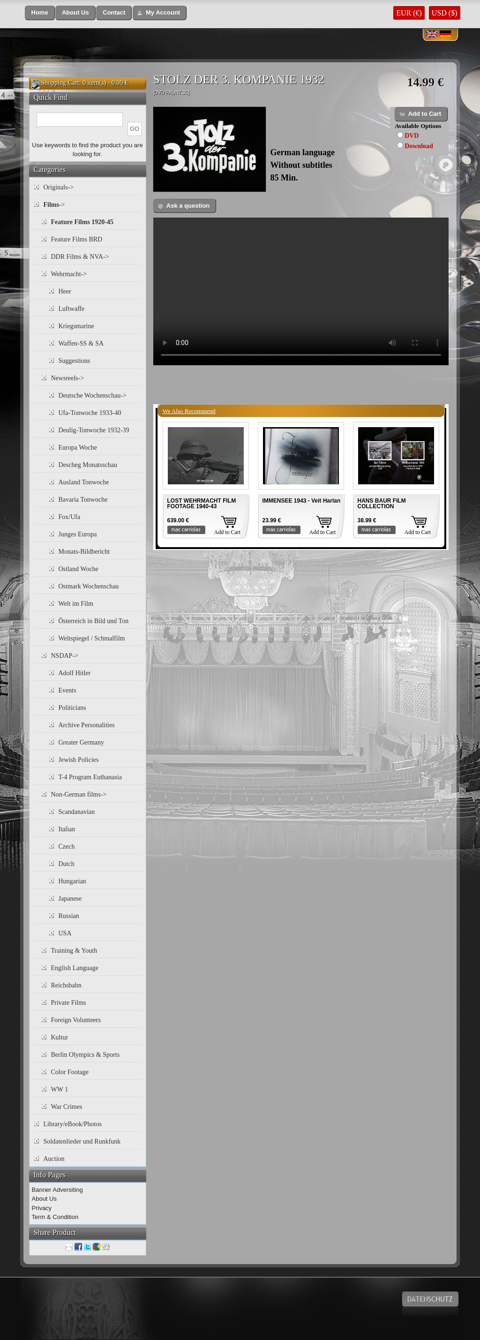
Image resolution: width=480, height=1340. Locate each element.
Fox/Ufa (70, 516)
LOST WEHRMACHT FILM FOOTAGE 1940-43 (201, 503)
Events (67, 690)
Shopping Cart (60, 82)
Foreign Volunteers (76, 1020)
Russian (69, 915)
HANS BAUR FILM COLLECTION (382, 503)
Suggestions (74, 360)
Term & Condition (55, 1216)
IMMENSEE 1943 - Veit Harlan (301, 500)
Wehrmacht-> (69, 274)
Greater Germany (82, 742)
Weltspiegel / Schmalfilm (92, 638)
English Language (74, 967)
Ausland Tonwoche (84, 482)
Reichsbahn (66, 985)
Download (419, 146)
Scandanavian (77, 811)
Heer (65, 291)
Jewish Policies (79, 759)
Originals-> (59, 187)
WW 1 (59, 1089)
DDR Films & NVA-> (80, 256)
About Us (44, 1198)
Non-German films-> (79, 794)
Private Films (68, 1002)
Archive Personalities (87, 725)
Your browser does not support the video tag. (301, 291)
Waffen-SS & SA (81, 343)
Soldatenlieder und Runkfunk (82, 1141)
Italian (67, 829)
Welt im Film (76, 603)
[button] (40, 13)
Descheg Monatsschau (88, 464)
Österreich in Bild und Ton (94, 621)
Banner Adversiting (57, 1189)
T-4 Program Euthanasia (90, 777)
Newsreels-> (67, 378)
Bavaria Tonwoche (83, 499)
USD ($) (445, 13)
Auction (54, 1158)
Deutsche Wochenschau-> (93, 395)
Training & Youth (74, 950)
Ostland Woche (78, 568)
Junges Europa (78, 534)
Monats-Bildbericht (84, 551)
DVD (412, 135)
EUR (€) (409, 13)
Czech (67, 846)
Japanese (70, 898)
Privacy (42, 1208)
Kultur (59, 1037)
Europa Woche (78, 447)
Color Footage (70, 1072)
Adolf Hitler (75, 673)
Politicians (72, 707)
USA (65, 933)
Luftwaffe (72, 308)
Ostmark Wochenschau (89, 586)
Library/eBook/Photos (73, 1124)
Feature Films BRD (77, 239)
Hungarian (72, 881)
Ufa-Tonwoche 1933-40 (90, 412)
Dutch (67, 863)
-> (54, 204)
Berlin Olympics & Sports (85, 1054)
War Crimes (66, 1106)
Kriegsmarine (76, 326)
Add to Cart (227, 532)
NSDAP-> (64, 655)
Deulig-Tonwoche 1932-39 (94, 430)
